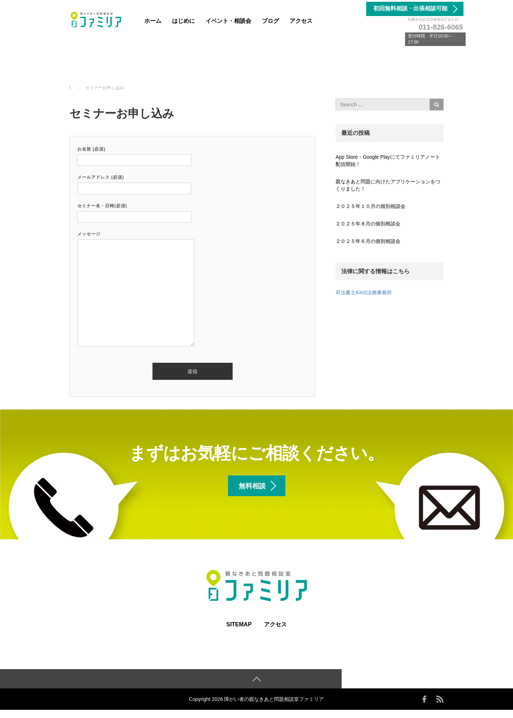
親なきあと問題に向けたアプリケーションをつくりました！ (388, 185)
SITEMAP (239, 632)
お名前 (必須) (134, 155)
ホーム (152, 21)
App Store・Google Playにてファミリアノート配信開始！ (388, 160)
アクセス (301, 21)
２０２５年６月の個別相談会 (368, 241)
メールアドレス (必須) (134, 183)
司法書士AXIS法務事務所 (364, 292)
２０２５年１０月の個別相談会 (370, 206)
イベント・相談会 (228, 21)
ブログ (270, 21)
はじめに (183, 21)
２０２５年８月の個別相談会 (368, 223)
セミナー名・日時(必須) (134, 211)
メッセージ (135, 289)
